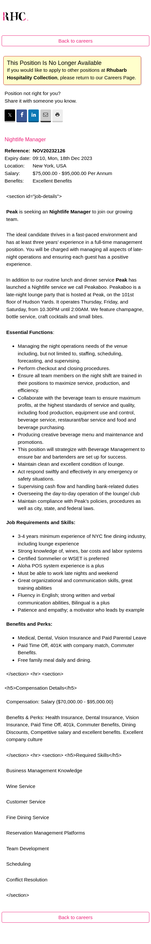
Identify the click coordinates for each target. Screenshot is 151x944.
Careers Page (119, 77)
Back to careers (75, 41)
